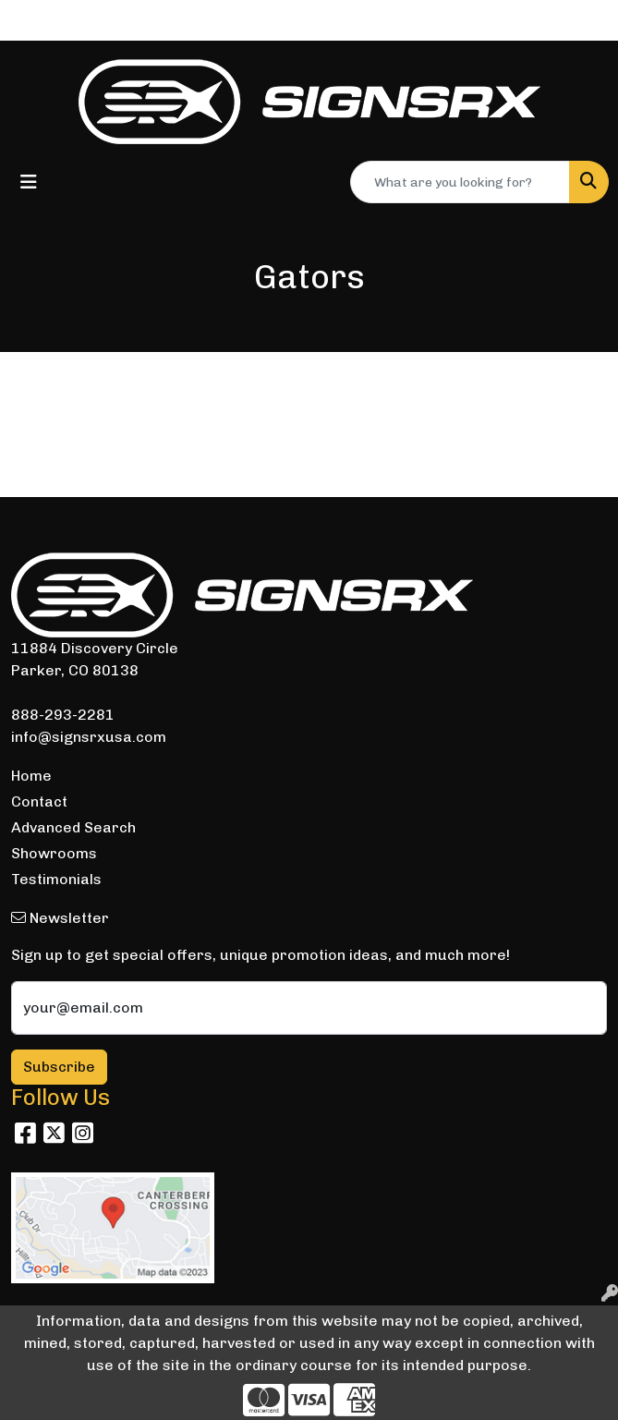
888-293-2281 (63, 714)
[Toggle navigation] (28, 182)
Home (31, 775)
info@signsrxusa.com (88, 737)
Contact (39, 801)
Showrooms (54, 853)
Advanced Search (73, 827)
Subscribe (59, 1066)
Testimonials (56, 879)
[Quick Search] (460, 182)
